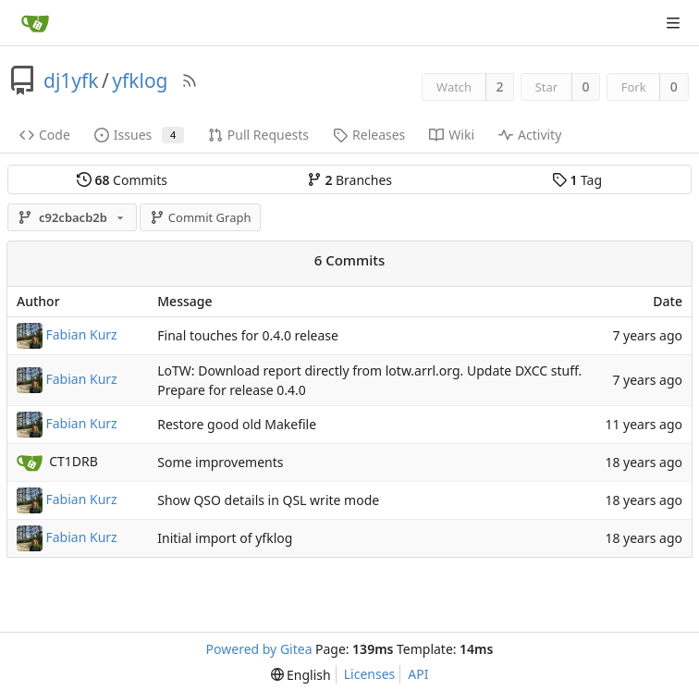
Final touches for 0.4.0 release (247, 335)
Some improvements (220, 463)
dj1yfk (71, 80)
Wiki (451, 134)
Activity (529, 134)
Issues (139, 134)
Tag (577, 180)
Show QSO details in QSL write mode (268, 501)
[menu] (301, 675)
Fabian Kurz (81, 333)
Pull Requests (258, 134)
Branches (349, 180)
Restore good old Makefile (236, 425)
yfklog (139, 80)
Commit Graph (200, 217)
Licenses (370, 674)
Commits (122, 180)
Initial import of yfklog (224, 539)
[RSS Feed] (189, 80)
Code (44, 134)
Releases (369, 134)
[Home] (35, 23)
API (418, 674)
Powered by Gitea (259, 649)
